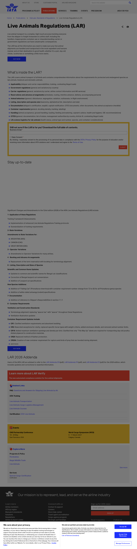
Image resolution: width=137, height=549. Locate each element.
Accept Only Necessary (123, 535)
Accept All (123, 526)
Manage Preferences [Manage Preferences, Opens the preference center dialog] (123, 543)
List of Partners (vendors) (70, 535)
